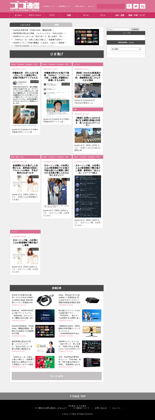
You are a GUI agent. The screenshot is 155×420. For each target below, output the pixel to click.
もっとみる (56, 376)
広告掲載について (65, 6)
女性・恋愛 (119, 15)
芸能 (69, 15)
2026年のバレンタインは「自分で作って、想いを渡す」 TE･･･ (38, 36)
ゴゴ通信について (48, 6)
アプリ (52, 15)
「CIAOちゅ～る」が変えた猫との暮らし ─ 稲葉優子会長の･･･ (38, 40)
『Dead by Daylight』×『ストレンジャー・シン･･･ (33, 46)
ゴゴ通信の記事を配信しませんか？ (51, 408)
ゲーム (86, 15)
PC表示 (72, 406)
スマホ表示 (81, 406)
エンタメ (18, 15)
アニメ (103, 15)
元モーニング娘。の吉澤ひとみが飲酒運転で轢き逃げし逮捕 (25, 242)
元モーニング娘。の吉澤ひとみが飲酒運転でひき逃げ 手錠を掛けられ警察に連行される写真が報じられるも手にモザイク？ (57, 170)
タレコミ (91, 6)
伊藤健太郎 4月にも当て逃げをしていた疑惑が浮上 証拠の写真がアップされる (25, 75)
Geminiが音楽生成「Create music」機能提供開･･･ (33, 30)
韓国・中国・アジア (137, 15)
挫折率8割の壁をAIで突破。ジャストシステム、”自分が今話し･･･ (39, 33)
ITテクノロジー (35, 15)
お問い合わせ (79, 6)
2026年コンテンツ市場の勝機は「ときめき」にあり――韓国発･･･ (40, 43)
